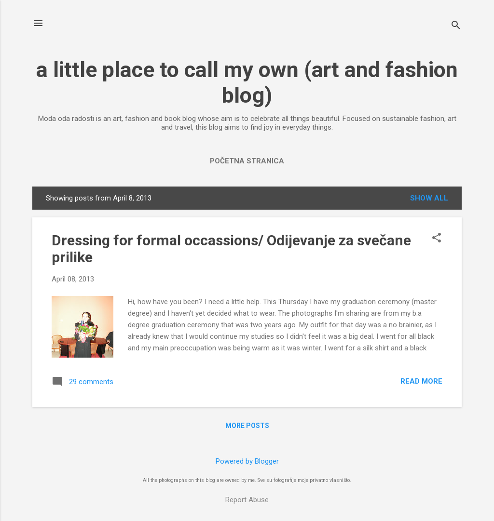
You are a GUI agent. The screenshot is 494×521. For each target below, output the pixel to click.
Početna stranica (247, 161)
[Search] (456, 26)
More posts (247, 425)
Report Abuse (247, 499)
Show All (429, 198)
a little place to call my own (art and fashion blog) (247, 82)
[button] (436, 238)
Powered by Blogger (247, 461)
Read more (421, 381)
